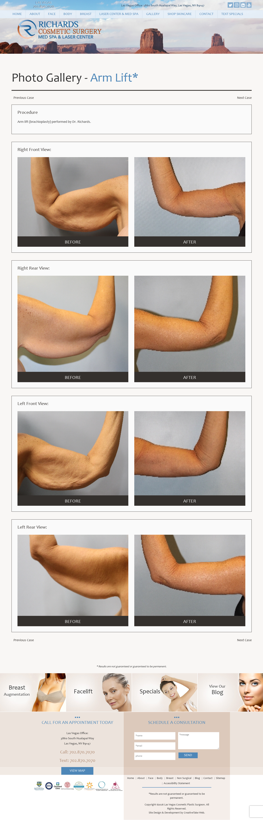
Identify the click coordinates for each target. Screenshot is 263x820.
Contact (206, 14)
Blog (197, 778)
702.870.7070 (43, 7)
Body (67, 14)
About (35, 14)
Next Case (244, 98)
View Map (77, 771)
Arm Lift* (114, 79)
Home (17, 14)
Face (52, 14)
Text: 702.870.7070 (77, 761)
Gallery (153, 14)
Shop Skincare (180, 14)
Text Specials (232, 14)
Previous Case (23, 98)
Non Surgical (184, 778)
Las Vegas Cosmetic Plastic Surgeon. (185, 805)
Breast (85, 14)
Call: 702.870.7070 (77, 752)
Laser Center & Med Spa (118, 14)
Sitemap (220, 778)
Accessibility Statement (177, 783)
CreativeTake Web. (194, 813)
